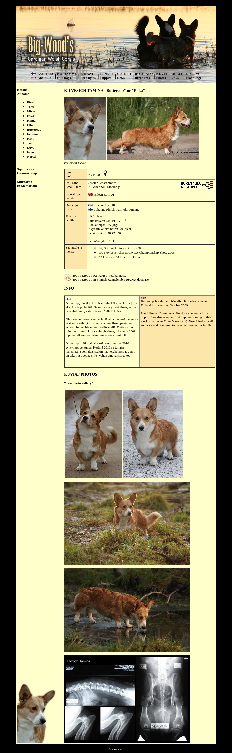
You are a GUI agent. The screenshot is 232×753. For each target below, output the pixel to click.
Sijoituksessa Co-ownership (27, 171)
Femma (32, 134)
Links (174, 78)
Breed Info (142, 78)
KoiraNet (100, 275)
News (121, 78)
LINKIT (176, 74)
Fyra (30, 152)
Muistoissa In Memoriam (27, 184)
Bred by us (88, 78)
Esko (30, 116)
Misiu (31, 111)
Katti (31, 138)
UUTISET (124, 74)
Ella (30, 125)
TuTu (31, 143)
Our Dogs (64, 78)
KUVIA (161, 74)
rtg (115, 225)
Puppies (105, 78)
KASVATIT (88, 74)
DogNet (131, 279)
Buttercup (34, 129)
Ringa (31, 120)
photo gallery (82, 383)
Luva (31, 147)
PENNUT (107, 74)
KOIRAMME (67, 74)
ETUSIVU (193, 74)
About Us (44, 78)
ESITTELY (46, 74)
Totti (30, 107)
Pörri (31, 102)
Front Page (193, 78)
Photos (161, 78)
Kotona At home (23, 92)
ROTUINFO (144, 74)
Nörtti (31, 156)
